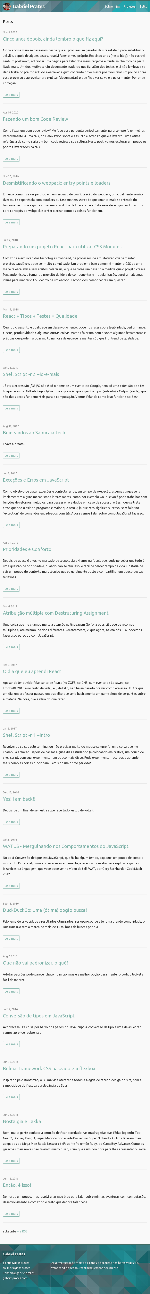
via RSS (22, 1231)
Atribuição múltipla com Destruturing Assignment (56, 613)
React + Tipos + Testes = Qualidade (40, 316)
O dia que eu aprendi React (32, 671)
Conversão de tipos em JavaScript (39, 1015)
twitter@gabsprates (16, 1267)
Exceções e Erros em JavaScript (36, 480)
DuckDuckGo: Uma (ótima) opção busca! (45, 910)
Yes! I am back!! (19, 799)
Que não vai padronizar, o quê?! (36, 963)
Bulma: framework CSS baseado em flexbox (49, 1068)
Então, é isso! (17, 1185)
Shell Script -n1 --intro (26, 735)
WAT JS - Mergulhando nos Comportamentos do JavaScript (66, 846)
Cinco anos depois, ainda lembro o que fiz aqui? (53, 39)
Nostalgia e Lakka (22, 1121)
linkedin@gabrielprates (19, 1273)
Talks (143, 6)
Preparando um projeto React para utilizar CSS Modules (62, 246)
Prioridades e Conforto (27, 549)
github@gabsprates (16, 1262)
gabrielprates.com (15, 1278)
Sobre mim (112, 6)
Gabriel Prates (24, 6)
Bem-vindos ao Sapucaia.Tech (34, 432)
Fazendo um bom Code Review (35, 119)
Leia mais (11, 94)
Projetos (130, 6)
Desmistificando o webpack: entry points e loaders (56, 183)
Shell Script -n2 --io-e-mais (31, 374)
